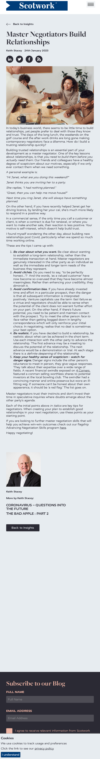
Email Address (19, 711)
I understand (10, 754)
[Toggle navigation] (90, 4)
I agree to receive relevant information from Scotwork (52, 730)
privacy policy (44, 748)
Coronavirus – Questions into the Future (36, 507)
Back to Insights (19, 24)
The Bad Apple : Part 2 (27, 513)
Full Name (15, 692)
